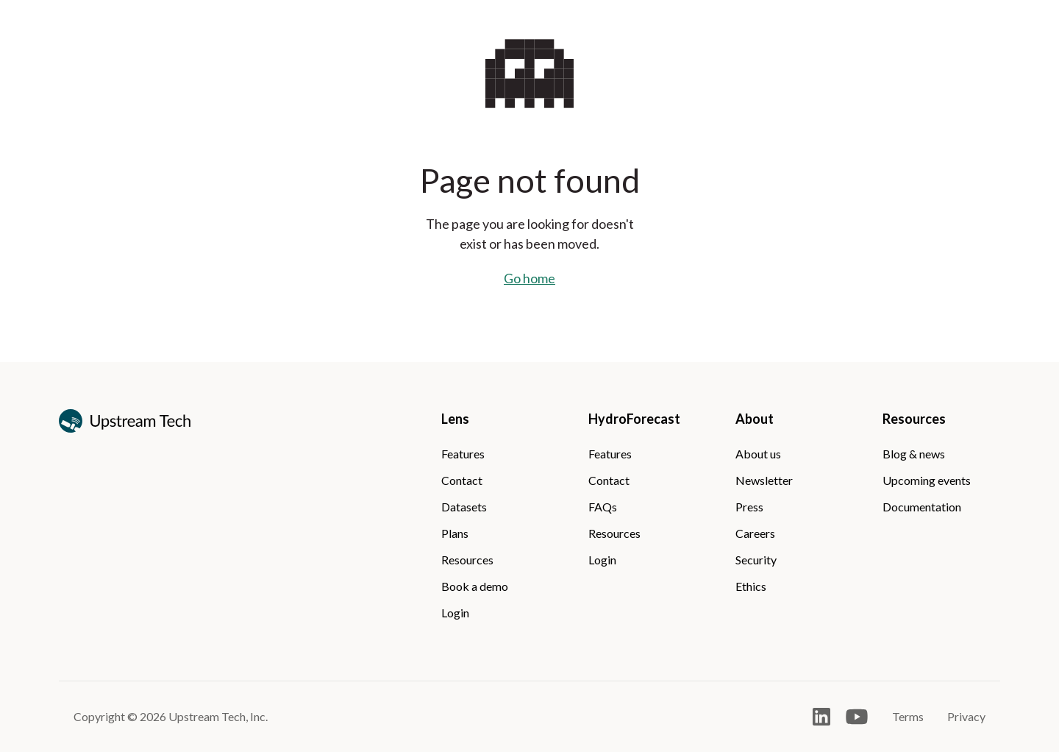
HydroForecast (634, 419)
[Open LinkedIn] (821, 716)
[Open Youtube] (857, 716)
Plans (454, 533)
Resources (467, 560)
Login (455, 613)
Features (463, 454)
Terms (908, 716)
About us (758, 454)
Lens (455, 419)
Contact (461, 480)
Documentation (922, 507)
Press (749, 507)
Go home (529, 278)
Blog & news (914, 454)
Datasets (464, 507)
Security (756, 560)
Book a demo (474, 586)
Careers (755, 533)
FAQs (602, 507)
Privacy (966, 716)
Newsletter (764, 480)
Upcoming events (927, 480)
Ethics (750, 586)
